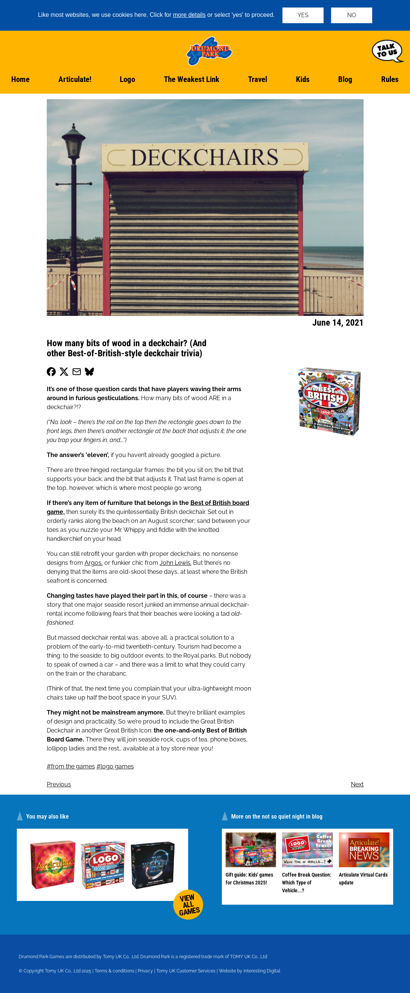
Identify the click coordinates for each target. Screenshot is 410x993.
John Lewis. (176, 562)
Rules (390, 79)
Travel (257, 79)
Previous (59, 784)
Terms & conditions (114, 971)
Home (20, 79)
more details (189, 15)
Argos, (94, 562)
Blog (345, 79)
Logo (127, 79)
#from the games (71, 766)
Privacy (145, 971)
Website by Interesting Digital (249, 971)
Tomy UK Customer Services (185, 971)
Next (357, 784)
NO (351, 15)
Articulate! (74, 79)
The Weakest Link (191, 79)
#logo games (115, 766)
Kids (303, 79)
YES (303, 15)
